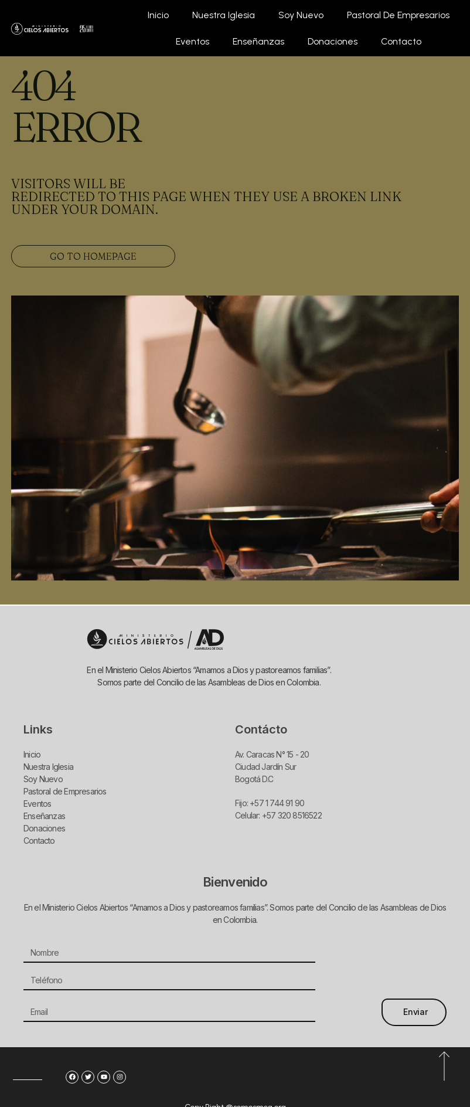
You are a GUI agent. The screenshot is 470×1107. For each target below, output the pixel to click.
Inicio (158, 15)
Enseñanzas (258, 41)
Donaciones (332, 41)
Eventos (192, 41)
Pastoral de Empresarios (398, 15)
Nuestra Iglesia (223, 15)
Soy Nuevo (300, 15)
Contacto (401, 41)
